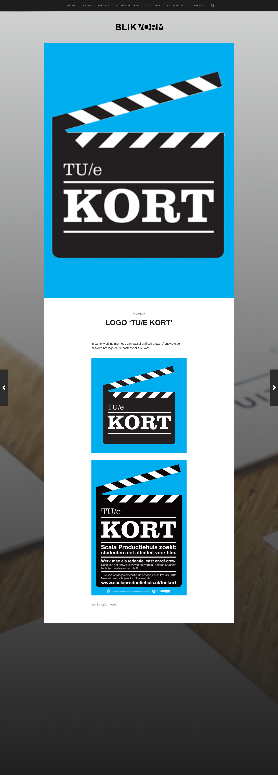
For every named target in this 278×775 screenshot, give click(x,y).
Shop (87, 5)
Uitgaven (153, 5)
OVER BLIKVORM (127, 5)
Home (71, 5)
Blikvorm (145, 750)
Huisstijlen (102, 604)
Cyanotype (175, 5)
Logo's (113, 604)
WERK (102, 5)
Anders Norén (147, 759)
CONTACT (197, 5)
